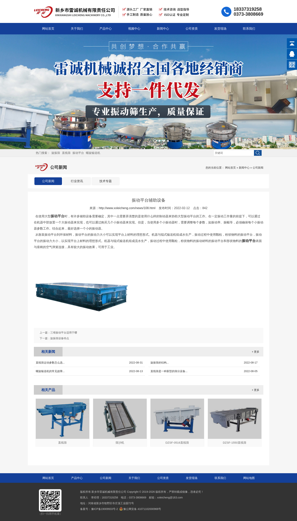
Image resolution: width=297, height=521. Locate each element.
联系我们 (249, 28)
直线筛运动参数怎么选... (89, 362)
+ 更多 (255, 351)
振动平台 (78, 152)
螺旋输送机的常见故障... (89, 371)
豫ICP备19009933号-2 (104, 508)
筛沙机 (120, 442)
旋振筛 (55, 152)
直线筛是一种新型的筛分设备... (204, 371)
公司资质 (192, 28)
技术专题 (105, 181)
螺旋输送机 (93, 152)
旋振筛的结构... (204, 362)
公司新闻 (258, 167)
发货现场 (220, 28)
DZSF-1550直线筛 (234, 442)
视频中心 (134, 28)
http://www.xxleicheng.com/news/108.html (127, 208)
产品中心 (105, 28)
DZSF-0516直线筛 (177, 442)
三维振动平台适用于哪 (63, 332)
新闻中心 (163, 28)
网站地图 (249, 478)
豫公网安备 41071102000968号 (140, 508)
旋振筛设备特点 (59, 338)
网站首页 (48, 28)
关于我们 (77, 28)
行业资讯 (77, 181)
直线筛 (66, 152)
